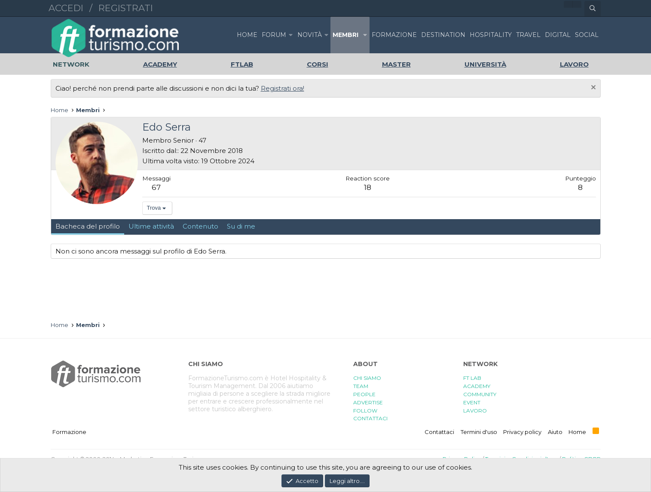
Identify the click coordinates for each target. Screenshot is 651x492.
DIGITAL (558, 35)
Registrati (125, 8)
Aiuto (555, 431)
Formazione (69, 431)
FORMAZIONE (394, 35)
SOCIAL (587, 35)
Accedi (66, 8)
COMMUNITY (479, 394)
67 (156, 187)
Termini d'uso (479, 431)
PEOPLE (364, 394)
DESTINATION (443, 35)
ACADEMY (476, 386)
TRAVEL (528, 35)
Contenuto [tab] (200, 226)
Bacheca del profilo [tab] (87, 226)
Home (247, 35)
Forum (274, 35)
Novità (309, 35)
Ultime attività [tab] (151, 226)
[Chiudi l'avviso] (592, 88)
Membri (345, 35)
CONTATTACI (370, 418)
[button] (291, 35)
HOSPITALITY (491, 35)
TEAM (360, 386)
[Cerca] (592, 8)
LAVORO (475, 410)
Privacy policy (522, 431)
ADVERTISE (368, 402)
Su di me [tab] (241, 226)
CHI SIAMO (367, 378)
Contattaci (439, 431)
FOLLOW (365, 410)
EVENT (471, 402)
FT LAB (472, 378)
